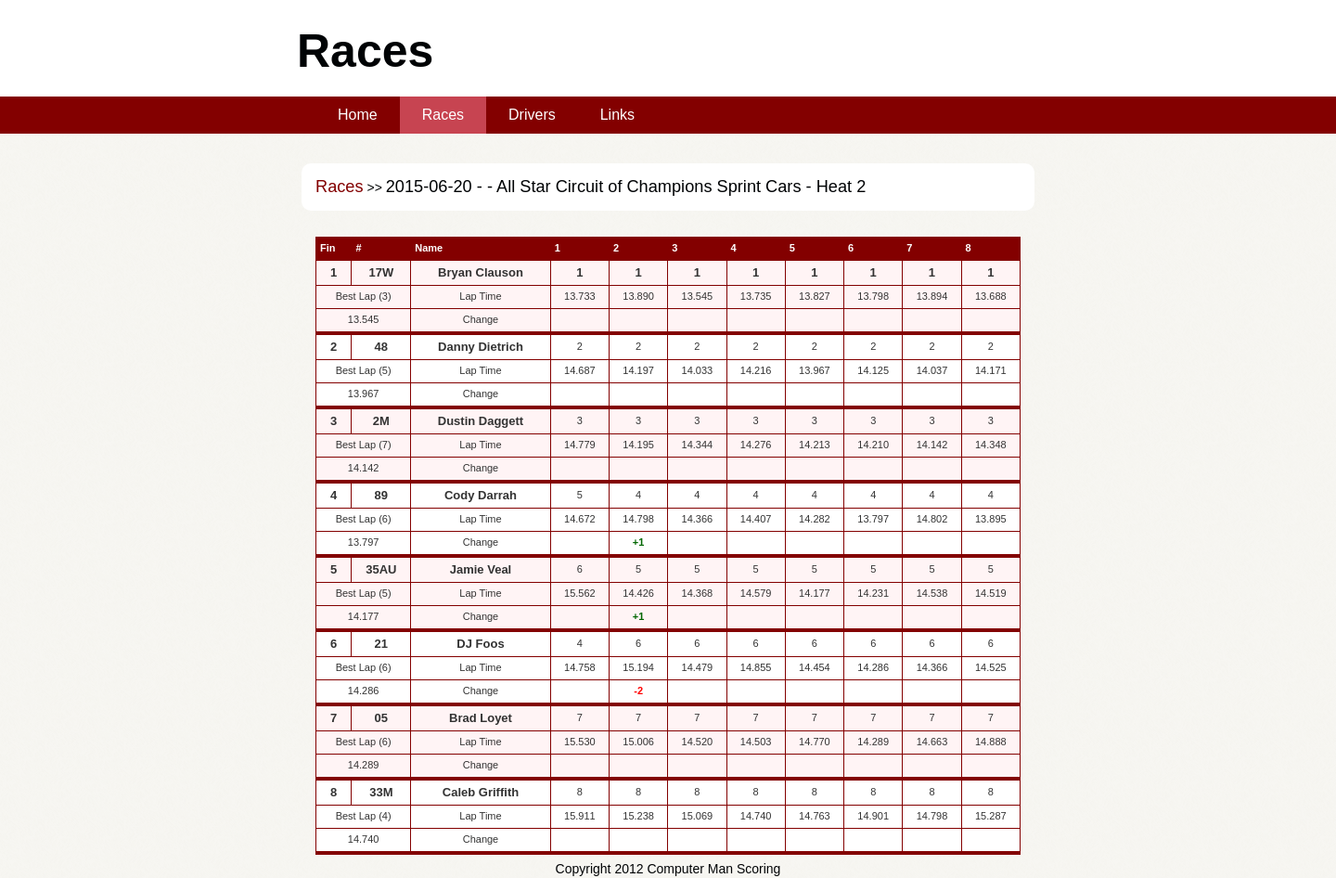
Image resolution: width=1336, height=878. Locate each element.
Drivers (532, 115)
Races (443, 115)
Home (358, 115)
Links (617, 115)
